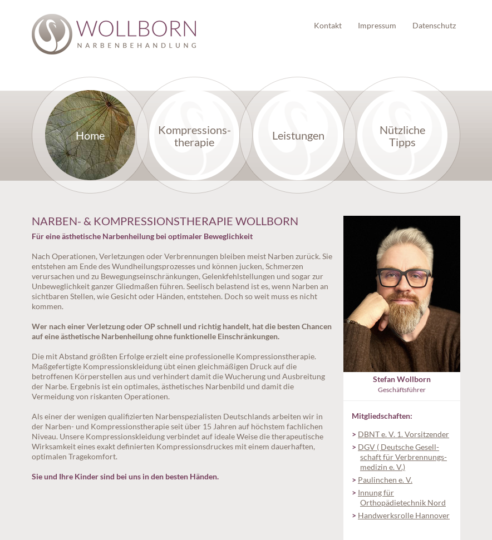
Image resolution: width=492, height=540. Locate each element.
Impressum (377, 25)
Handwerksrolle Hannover (404, 515)
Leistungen (298, 135)
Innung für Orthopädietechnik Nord (402, 497)
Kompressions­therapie (194, 135)
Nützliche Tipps (402, 135)
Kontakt (328, 25)
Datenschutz (434, 25)
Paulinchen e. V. (385, 479)
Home (90, 135)
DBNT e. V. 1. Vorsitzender (403, 434)
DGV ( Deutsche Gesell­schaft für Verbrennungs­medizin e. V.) (402, 457)
